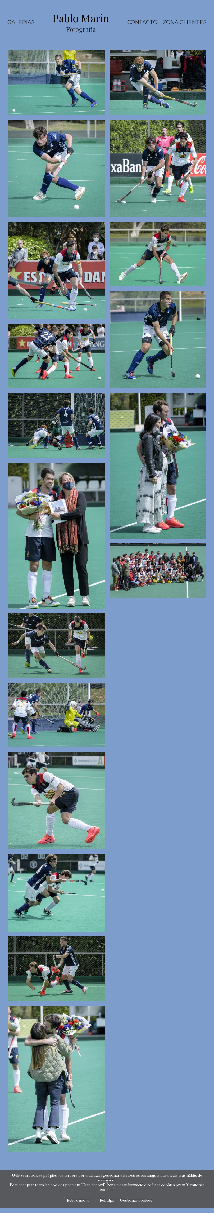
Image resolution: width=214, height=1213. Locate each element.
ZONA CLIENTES (185, 22)
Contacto (142, 22)
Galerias (21, 22)
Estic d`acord (78, 1200)
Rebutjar (107, 1200)
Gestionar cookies (136, 1200)
